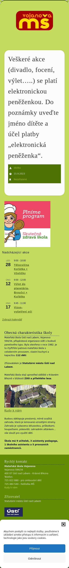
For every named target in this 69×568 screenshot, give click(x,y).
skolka (17, 168)
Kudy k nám (13, 410)
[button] (63, 524)
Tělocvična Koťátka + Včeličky (21, 269)
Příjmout (34, 548)
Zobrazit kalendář (12, 319)
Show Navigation (55, 33)
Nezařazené (20, 179)
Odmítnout (34, 558)
